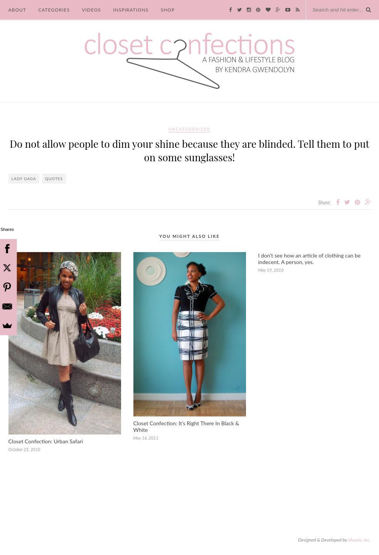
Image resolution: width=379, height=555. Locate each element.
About (17, 10)
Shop (168, 10)
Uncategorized (189, 129)
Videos (91, 10)
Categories (54, 10)
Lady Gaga (24, 178)
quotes (54, 178)
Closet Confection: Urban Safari (45, 441)
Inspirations (130, 10)
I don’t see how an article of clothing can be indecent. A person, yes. (309, 258)
